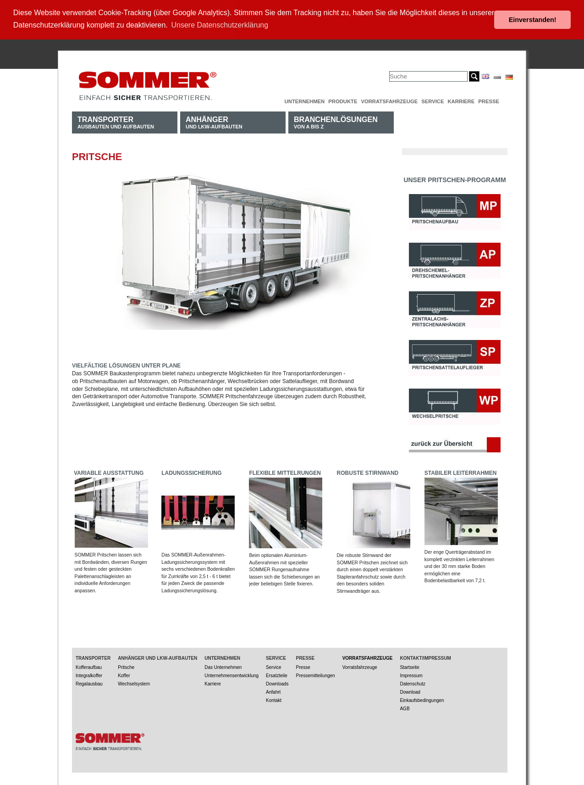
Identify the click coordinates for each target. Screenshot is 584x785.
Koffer (124, 674)
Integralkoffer (89, 674)
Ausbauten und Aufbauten (115, 121)
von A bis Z (336, 121)
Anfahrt (273, 691)
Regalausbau (89, 682)
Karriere (460, 100)
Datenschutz (412, 682)
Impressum (411, 674)
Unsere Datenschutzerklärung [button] (220, 25)
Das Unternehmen (223, 666)
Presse (488, 100)
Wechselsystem (134, 682)
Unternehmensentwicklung (231, 674)
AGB (404, 707)
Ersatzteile (276, 674)
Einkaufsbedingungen (422, 699)
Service (432, 100)
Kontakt (273, 699)
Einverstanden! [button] (532, 19)
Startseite (409, 666)
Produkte (342, 100)
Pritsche (126, 666)
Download (410, 691)
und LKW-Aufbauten (214, 121)
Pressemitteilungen (315, 674)
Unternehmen (305, 100)
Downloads (277, 682)
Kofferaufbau (89, 666)
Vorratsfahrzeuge (389, 100)
